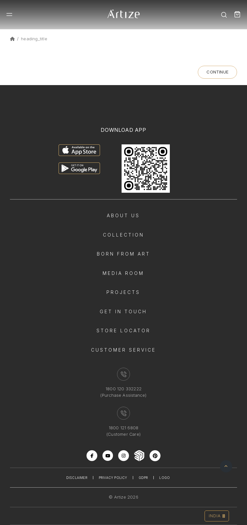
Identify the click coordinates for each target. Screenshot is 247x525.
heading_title (34, 38)
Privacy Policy (113, 478)
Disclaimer (76, 478)
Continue (217, 71)
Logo (164, 478)
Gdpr (143, 478)
